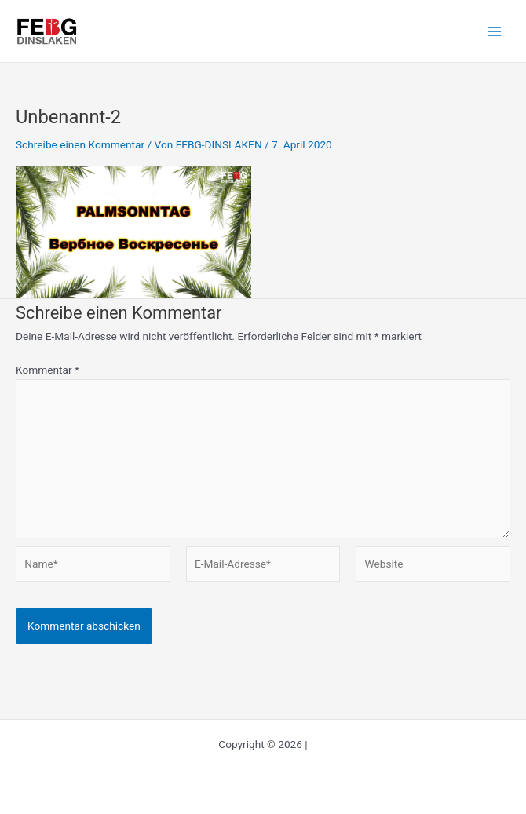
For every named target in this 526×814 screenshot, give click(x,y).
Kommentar (47, 369)
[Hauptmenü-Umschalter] (495, 31)
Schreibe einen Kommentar (80, 144)
